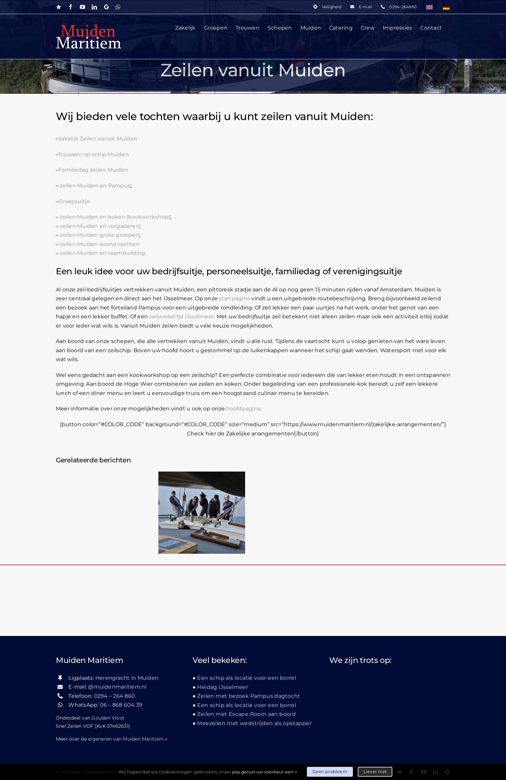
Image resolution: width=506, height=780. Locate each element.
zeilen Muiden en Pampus (95, 186)
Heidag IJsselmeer (222, 687)
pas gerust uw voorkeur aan (264, 771)
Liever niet (375, 771)
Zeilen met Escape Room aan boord (246, 714)
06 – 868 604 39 (121, 705)
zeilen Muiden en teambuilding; (102, 253)
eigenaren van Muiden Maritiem (126, 739)
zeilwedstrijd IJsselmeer (181, 316)
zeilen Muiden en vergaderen (99, 226)
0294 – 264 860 (114, 696)
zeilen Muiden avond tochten (99, 244)
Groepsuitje (74, 201)
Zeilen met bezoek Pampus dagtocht (248, 696)
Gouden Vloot (108, 718)
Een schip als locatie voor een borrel (246, 678)
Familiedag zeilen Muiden (93, 170)
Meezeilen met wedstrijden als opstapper (254, 723)
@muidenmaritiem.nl (117, 687)
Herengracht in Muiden (126, 678)
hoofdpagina (243, 408)
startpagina (234, 298)
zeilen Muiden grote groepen (99, 235)
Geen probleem (329, 771)
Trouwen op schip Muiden (93, 154)
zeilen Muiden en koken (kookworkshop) (115, 217)
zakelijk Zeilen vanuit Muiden (97, 138)
